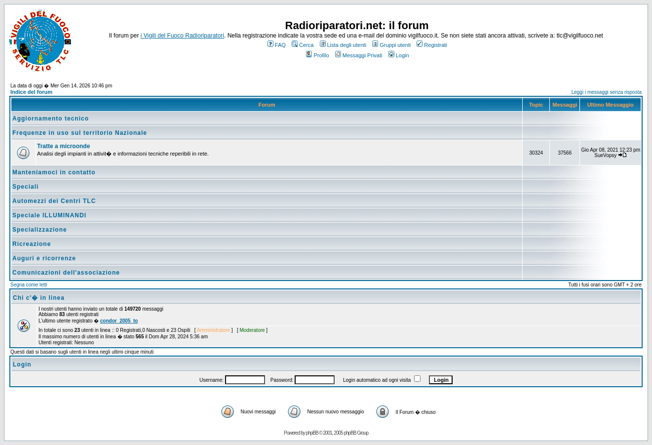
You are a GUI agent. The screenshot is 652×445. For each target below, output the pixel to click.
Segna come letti (28, 284)
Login (398, 55)
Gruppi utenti (391, 45)
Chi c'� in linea (39, 297)
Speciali (25, 186)
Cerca (302, 45)
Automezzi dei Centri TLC (54, 201)
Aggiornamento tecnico (50, 118)
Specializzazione (39, 229)
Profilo (317, 55)
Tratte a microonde (63, 146)
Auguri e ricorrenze (44, 258)
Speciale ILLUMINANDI (49, 215)
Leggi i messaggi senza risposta (607, 92)
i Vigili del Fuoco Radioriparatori (182, 35)
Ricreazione (31, 244)
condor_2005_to (119, 321)
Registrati (432, 45)
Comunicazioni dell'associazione (66, 272)
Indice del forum (31, 92)
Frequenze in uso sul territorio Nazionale (79, 132)
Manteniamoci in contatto (54, 172)
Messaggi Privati (359, 55)
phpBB (312, 433)
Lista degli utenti (343, 45)
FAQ (277, 45)
